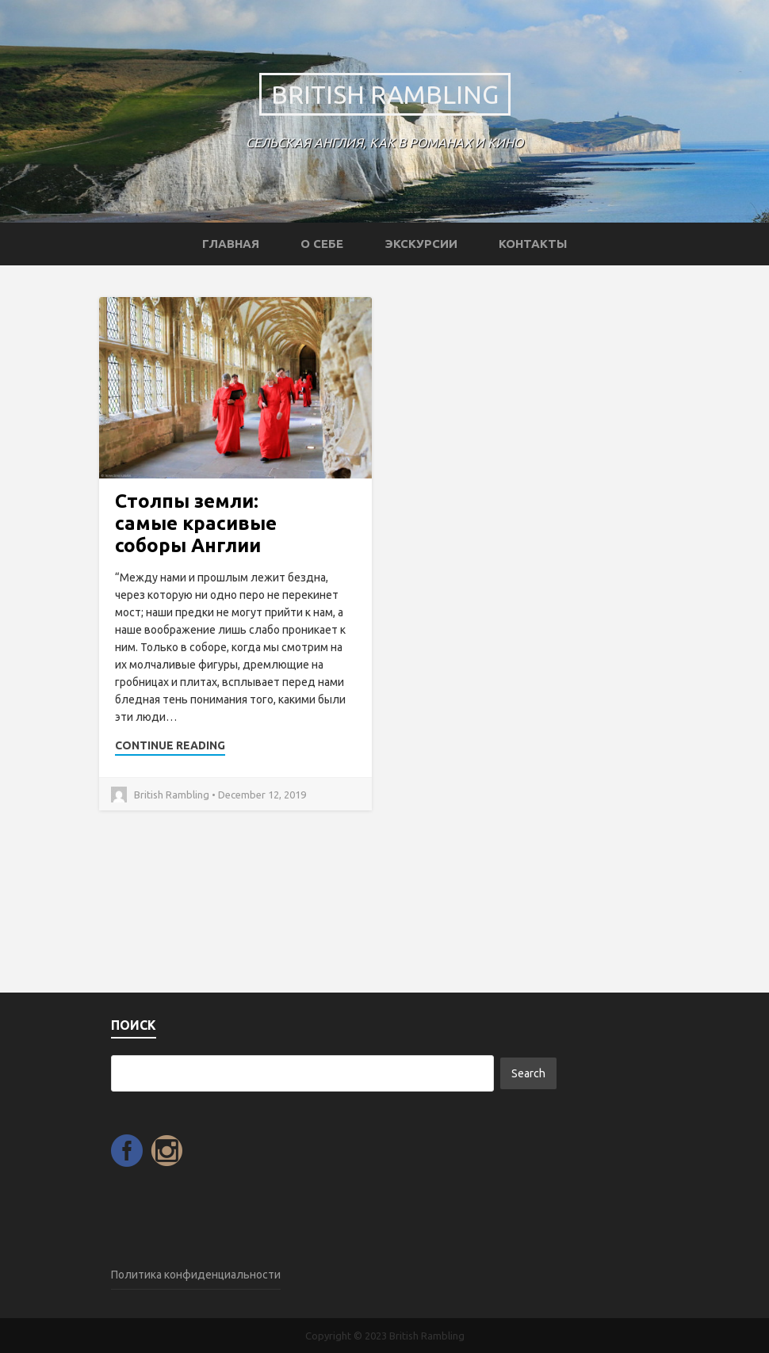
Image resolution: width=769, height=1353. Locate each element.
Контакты (533, 243)
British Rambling (385, 94)
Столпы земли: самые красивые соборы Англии (196, 523)
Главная (230, 243)
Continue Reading (170, 745)
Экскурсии (420, 243)
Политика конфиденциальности (196, 1274)
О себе (321, 243)
